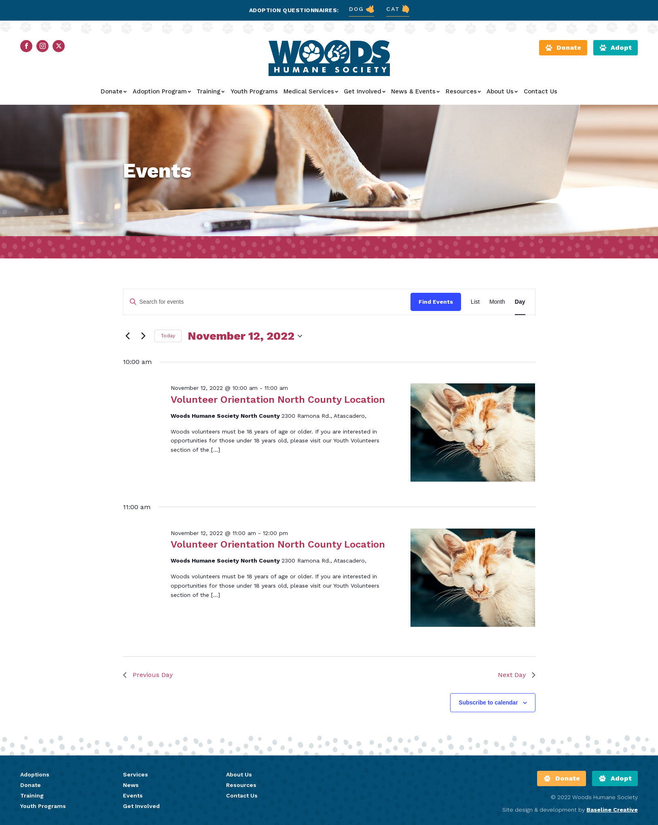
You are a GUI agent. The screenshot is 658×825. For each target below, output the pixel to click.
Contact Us (540, 91)
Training (210, 91)
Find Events (436, 301)
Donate (114, 91)
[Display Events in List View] (475, 302)
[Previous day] (128, 336)
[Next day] (143, 336)
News (131, 785)
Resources (463, 91)
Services (135, 774)
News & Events (415, 91)
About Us (502, 91)
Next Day (516, 675)
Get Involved (364, 91)
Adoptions (34, 774)
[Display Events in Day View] (520, 302)
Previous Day (148, 675)
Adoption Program (162, 91)
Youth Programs (254, 91)
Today (168, 335)
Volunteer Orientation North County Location (278, 399)
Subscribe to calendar (488, 702)
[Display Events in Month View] (497, 302)
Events (133, 795)
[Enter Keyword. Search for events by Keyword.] (267, 302)
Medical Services (311, 91)
